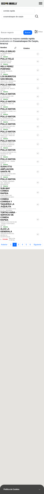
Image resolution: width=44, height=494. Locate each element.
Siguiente (37, 245)
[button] (38, 32)
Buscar (28, 32)
